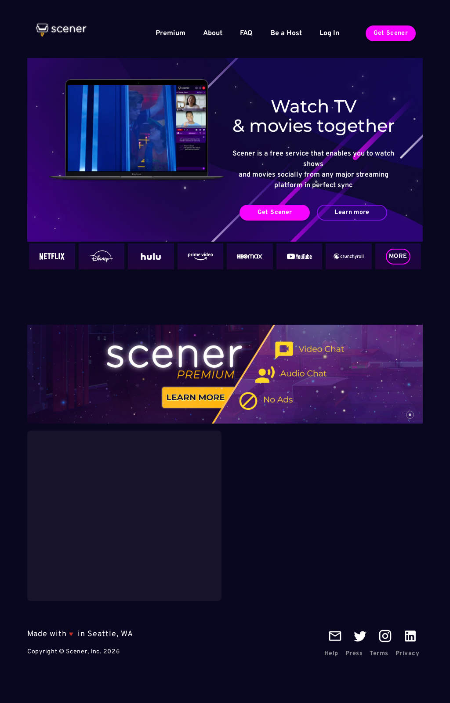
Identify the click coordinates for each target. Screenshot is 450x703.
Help (331, 653)
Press (354, 653)
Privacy (408, 653)
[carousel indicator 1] (410, 415)
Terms (379, 653)
